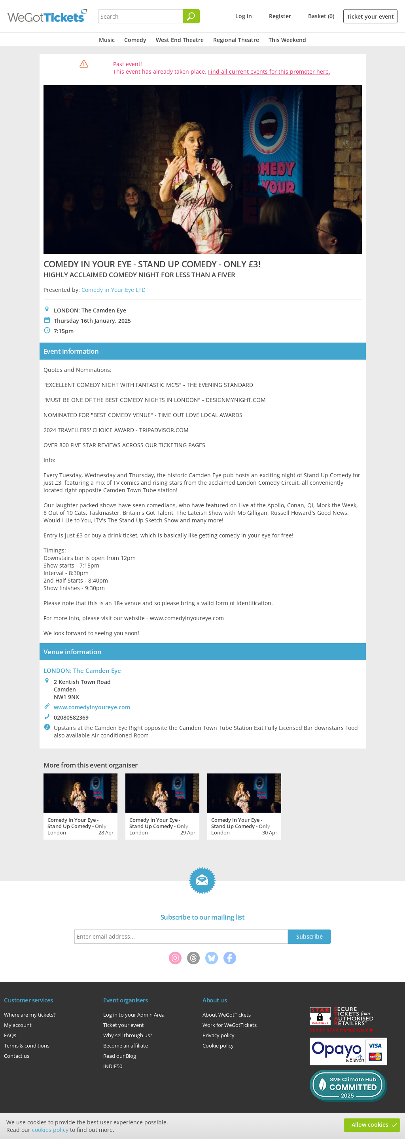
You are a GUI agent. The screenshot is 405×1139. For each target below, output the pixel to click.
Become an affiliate (125, 1045)
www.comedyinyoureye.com (92, 707)
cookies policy (50, 1129)
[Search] (191, 16)
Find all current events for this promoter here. (269, 71)
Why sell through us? (127, 1035)
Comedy (135, 40)
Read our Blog (119, 1055)
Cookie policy (218, 1045)
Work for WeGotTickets (229, 1025)
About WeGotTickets (226, 1014)
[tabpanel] (80, 805)
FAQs (10, 1035)
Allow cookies (370, 1124)
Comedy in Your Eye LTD (113, 289)
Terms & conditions (26, 1045)
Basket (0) (321, 16)
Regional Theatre (236, 40)
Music (107, 40)
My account (18, 1025)
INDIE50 (112, 1066)
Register (280, 16)
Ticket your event (370, 16)
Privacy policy (218, 1035)
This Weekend (287, 40)
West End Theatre (180, 40)
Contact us (16, 1055)
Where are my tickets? (30, 1014)
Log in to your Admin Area (134, 1014)
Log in (243, 16)
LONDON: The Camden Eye (82, 670)
